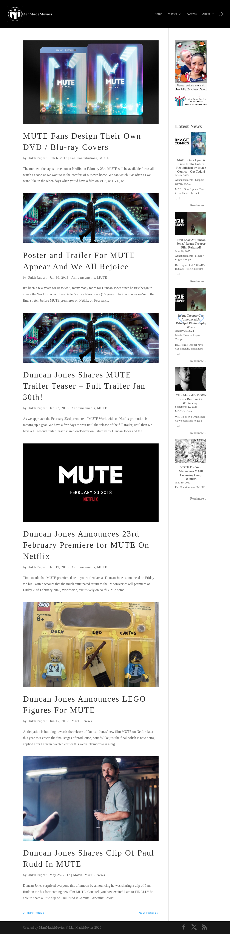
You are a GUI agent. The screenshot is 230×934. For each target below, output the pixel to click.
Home (158, 13)
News (88, 721)
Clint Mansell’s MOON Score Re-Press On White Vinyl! (191, 399)
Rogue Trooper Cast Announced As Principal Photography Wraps (191, 321)
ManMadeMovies (52, 927)
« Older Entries (33, 913)
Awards (192, 13)
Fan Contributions (83, 158)
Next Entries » (148, 913)
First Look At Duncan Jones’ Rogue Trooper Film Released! (191, 243)
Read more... (198, 205)
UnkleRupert (37, 158)
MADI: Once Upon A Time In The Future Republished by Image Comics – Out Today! (191, 165)
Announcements (83, 277)
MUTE (104, 158)
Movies (172, 13)
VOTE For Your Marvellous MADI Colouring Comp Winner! (191, 473)
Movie (78, 875)
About (206, 13)
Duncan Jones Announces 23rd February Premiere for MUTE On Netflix (86, 545)
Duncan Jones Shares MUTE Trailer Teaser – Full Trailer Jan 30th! (84, 386)
